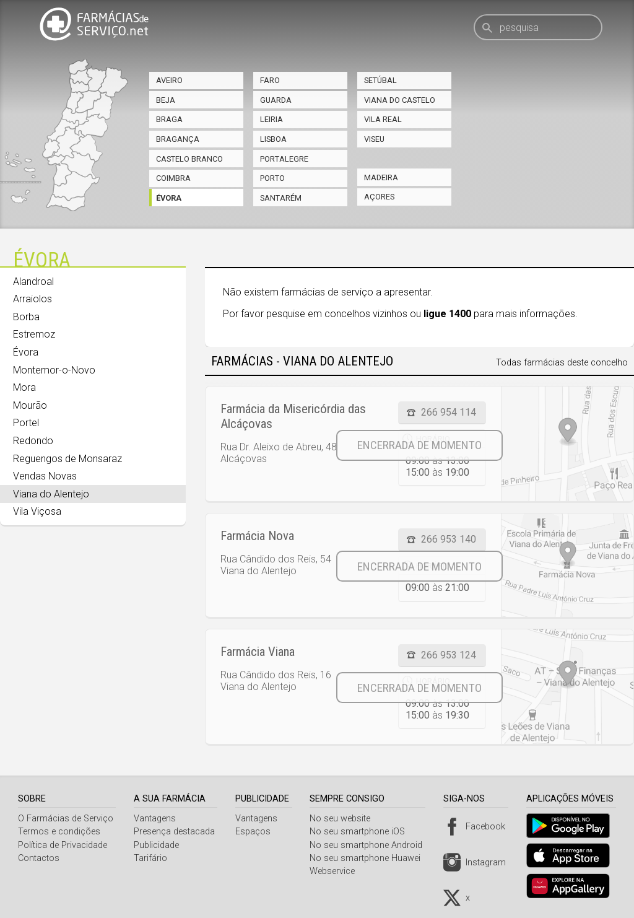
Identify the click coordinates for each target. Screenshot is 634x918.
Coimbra (173, 178)
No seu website (345, 818)
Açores (379, 196)
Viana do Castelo (399, 100)
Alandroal (33, 281)
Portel (26, 423)
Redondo (33, 441)
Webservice (337, 871)
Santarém (281, 198)
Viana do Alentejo (51, 494)
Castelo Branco (189, 159)
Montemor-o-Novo (54, 370)
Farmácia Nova (257, 535)
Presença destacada (175, 831)
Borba (26, 317)
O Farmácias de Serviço (65, 818)
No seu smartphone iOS (362, 831)
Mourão (30, 405)
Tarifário (151, 858)
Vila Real (383, 119)
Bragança (177, 139)
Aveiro (169, 80)
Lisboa (273, 139)
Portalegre (284, 159)
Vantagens (156, 818)
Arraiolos (32, 299)
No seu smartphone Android (371, 845)
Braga (169, 119)
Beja (165, 100)
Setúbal (380, 80)
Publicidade (157, 845)
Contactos (38, 858)
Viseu (374, 139)
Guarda (276, 100)
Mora (24, 387)
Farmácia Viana (257, 651)
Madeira (381, 177)
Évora (168, 198)
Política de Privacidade (62, 845)
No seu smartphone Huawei (370, 858)
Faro (270, 80)
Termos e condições (59, 831)
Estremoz (34, 334)
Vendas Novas (45, 476)
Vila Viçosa (37, 511)
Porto (272, 178)
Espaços (256, 831)
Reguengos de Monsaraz (67, 459)
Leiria (271, 119)
